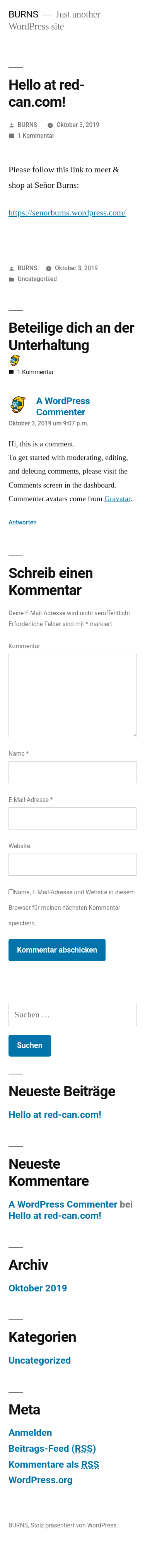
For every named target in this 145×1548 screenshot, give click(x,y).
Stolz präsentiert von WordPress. (74, 1525)
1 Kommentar (36, 135)
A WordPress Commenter (63, 1204)
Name (19, 753)
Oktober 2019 (38, 1288)
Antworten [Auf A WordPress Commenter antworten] (23, 522)
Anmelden (30, 1432)
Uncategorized (37, 279)
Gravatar (117, 498)
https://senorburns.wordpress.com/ (67, 212)
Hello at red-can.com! (55, 1114)
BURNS (23, 14)
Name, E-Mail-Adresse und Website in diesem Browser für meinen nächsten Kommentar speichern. (72, 908)
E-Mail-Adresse (31, 800)
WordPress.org (41, 1480)
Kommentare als (54, 1464)
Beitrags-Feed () (52, 1448)
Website (19, 846)
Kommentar (24, 646)
